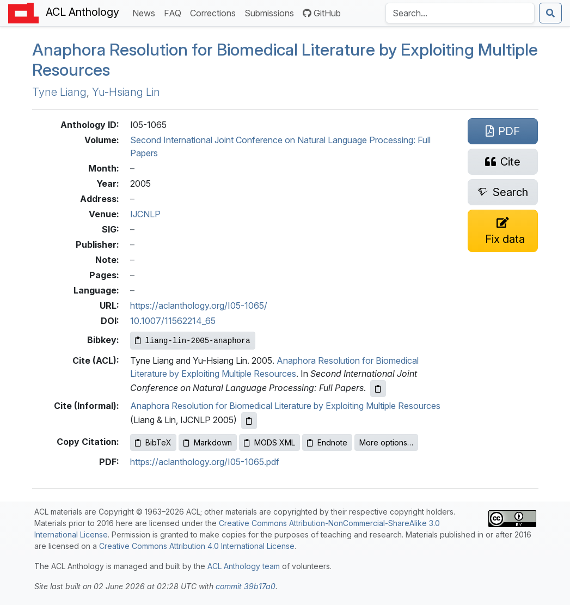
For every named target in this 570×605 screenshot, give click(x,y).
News (146, 12)
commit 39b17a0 (245, 586)
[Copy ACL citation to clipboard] (378, 388)
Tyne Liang (59, 92)
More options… (386, 442)
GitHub (322, 13)
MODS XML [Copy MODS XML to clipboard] (269, 442)
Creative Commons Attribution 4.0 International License (197, 546)
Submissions (271, 12)
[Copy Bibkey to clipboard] (192, 341)
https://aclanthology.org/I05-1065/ (198, 305)
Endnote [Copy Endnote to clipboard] (327, 442)
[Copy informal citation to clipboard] (249, 420)
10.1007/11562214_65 (173, 320)
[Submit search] (550, 13)
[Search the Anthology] (460, 13)
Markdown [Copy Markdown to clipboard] (207, 442)
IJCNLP (145, 214)
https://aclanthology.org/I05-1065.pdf (204, 461)
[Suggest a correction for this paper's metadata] (503, 231)
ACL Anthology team (243, 566)
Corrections (215, 12)
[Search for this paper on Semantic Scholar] (503, 192)
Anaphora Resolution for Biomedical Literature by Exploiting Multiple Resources (285, 59)
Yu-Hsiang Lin (126, 92)
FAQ (175, 12)
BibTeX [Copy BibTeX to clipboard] (153, 442)
